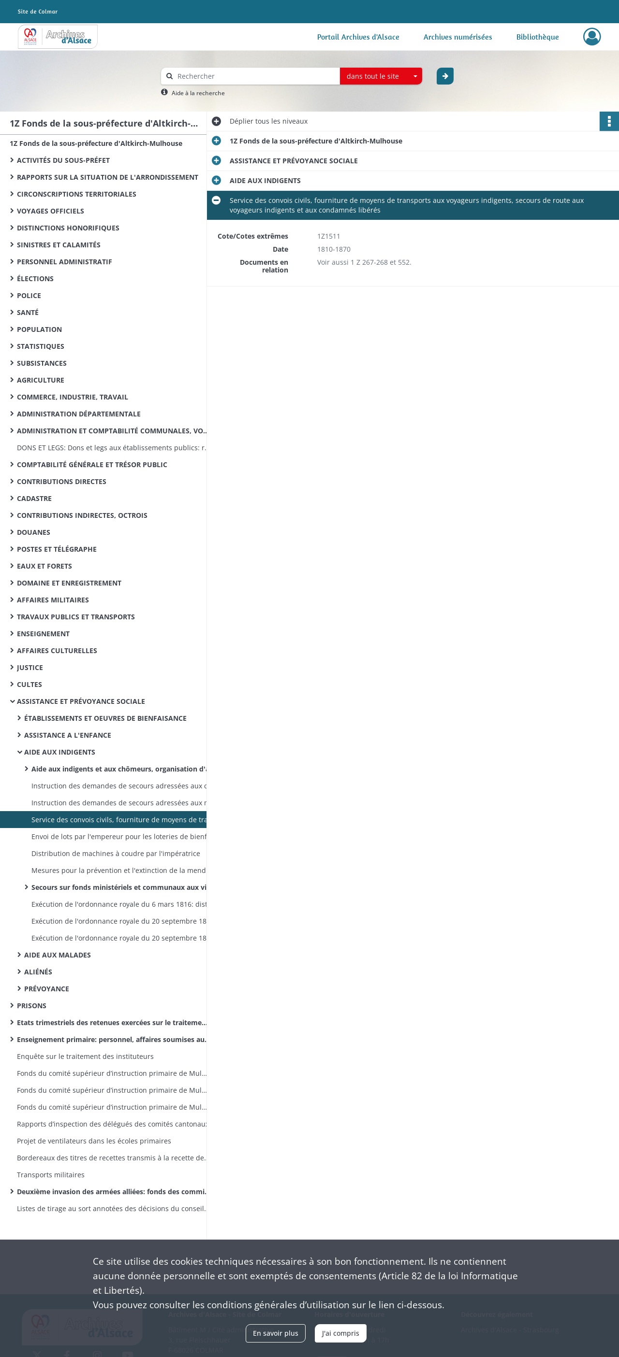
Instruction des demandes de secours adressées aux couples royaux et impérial (128, 785)
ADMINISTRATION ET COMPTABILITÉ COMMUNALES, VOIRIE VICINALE (113, 430)
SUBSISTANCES (42, 363)
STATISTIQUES (40, 346)
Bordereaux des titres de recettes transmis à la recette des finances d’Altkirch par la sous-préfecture (113, 1157)
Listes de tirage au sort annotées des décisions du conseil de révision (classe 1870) (113, 1208)
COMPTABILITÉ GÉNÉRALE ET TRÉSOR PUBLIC (92, 464)
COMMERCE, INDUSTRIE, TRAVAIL (72, 396)
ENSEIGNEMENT (43, 633)
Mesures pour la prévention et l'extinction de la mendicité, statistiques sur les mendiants (128, 870)
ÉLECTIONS (35, 278)
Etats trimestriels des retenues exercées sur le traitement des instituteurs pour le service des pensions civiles (113, 1022)
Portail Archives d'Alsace (358, 37)
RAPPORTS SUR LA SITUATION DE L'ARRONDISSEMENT (107, 177)
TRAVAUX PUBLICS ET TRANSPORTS (76, 616)
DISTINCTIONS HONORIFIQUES (68, 227)
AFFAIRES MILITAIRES (53, 599)
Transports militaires (51, 1174)
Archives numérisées (458, 37)
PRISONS (31, 1005)
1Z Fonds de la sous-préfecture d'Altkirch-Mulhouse (96, 143)
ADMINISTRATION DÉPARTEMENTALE (79, 413)
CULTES (29, 684)
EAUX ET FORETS (44, 566)
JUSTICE (30, 667)
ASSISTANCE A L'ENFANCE (67, 735)
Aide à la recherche (198, 93)
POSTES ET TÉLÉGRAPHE (57, 549)
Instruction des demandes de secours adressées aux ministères (128, 802)
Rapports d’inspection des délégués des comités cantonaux (113, 1123)
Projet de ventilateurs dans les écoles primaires (94, 1140)
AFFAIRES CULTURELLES (57, 650)
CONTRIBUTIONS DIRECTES (61, 481)
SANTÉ (28, 312)
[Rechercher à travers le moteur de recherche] (255, 76)
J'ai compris (340, 1333)
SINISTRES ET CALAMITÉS (59, 244)
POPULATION (39, 329)
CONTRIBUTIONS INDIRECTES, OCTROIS (82, 515)
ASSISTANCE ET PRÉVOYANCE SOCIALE (81, 701)
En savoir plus (275, 1333)
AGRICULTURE (40, 380)
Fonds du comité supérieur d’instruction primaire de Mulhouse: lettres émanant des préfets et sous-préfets (113, 1107)
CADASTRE (34, 498)
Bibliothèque (537, 37)
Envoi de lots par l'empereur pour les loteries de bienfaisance (128, 836)
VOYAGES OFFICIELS (50, 210)
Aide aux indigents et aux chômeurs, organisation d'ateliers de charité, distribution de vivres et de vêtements (128, 768)
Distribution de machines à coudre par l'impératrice (115, 853)
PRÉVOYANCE (46, 988)
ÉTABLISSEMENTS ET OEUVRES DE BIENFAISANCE (105, 718)
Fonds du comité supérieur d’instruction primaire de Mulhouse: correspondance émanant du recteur (113, 1090)
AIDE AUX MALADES (57, 954)
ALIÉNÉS (38, 971)
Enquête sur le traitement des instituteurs (85, 1056)
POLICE (29, 295)
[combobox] (381, 76)
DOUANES (33, 532)
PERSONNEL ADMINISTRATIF (64, 261)
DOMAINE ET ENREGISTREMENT (69, 582)
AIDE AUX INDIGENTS (59, 752)
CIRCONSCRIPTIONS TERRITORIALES (76, 194)
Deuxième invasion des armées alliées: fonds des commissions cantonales (113, 1191)
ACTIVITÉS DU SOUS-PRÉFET (63, 160)
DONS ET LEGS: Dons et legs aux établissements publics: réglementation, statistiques (113, 447)
